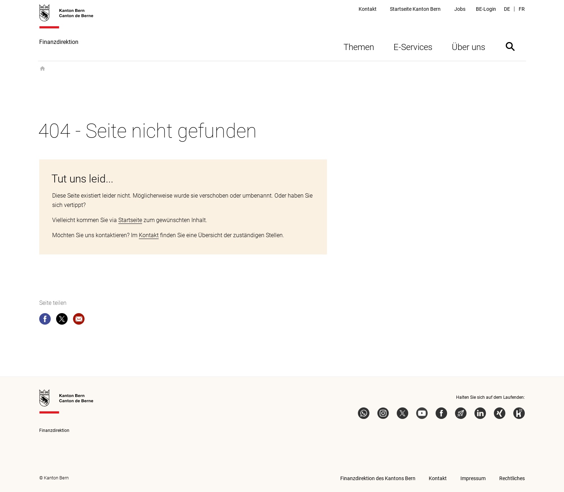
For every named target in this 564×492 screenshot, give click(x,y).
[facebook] (45, 320)
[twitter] (62, 320)
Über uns (468, 47)
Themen (359, 47)
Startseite (130, 220)
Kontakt (149, 235)
